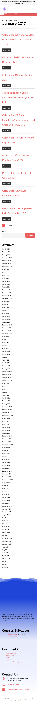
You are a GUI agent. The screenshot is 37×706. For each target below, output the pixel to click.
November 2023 (7, 328)
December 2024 (7, 290)
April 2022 (5, 360)
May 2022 (5, 357)
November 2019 (7, 439)
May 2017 (5, 524)
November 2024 (7, 293)
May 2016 (5, 550)
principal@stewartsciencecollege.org (18, 689)
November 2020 (7, 410)
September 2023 (7, 334)
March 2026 (6, 249)
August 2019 (6, 448)
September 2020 (7, 415)
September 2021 (7, 380)
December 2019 (7, 436)
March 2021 (6, 398)
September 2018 (7, 480)
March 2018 (6, 497)
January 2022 (6, 369)
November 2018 (7, 474)
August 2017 (6, 515)
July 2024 (5, 304)
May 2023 (5, 345)
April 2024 (5, 313)
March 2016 (6, 556)
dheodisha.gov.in (11, 653)
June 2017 (5, 521)
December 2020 (7, 407)
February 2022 (6, 366)
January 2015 (6, 564)
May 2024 (5, 310)
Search (4, 231)
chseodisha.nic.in (11, 655)
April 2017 (5, 526)
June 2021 (5, 389)
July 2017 (5, 518)
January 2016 (6, 561)
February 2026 (6, 252)
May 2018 (5, 491)
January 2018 (6, 503)
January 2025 (6, 287)
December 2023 (7, 325)
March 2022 (6, 363)
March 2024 (6, 316)
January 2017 (6, 535)
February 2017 (6, 532)
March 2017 (6, 529)
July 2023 (5, 339)
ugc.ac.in (8, 660)
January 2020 (6, 433)
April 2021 (5, 395)
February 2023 (6, 354)
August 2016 (6, 547)
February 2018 (6, 500)
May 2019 (5, 456)
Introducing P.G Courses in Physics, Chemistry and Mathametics (18, 2)
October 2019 (6, 442)
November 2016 (7, 541)
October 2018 (6, 477)
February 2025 (6, 284)
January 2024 (6, 322)
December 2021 (7, 372)
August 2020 (6, 418)
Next (10, 225)
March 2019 (6, 462)
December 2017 (7, 506)
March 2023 (6, 351)
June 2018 (5, 488)
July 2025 (5, 272)
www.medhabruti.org (12, 662)
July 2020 (5, 421)
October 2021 (6, 377)
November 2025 (7, 261)
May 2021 (5, 392)
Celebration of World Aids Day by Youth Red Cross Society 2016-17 (18, 39)
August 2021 (6, 383)
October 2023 (6, 331)
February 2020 (6, 430)
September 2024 (7, 299)
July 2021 (5, 386)
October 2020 (6, 412)
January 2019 (6, 468)
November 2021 (7, 375)
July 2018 (5, 486)
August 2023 (6, 337)
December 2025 (7, 258)
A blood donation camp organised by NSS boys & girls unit (18, 97)
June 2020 (5, 424)
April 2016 (5, 553)
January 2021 (6, 404)
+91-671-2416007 (13, 685)
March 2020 (6, 427)
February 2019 (6, 465)
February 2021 (6, 401)
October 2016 (6, 544)
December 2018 (7, 471)
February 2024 (6, 319)
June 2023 (5, 342)
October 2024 (6, 296)
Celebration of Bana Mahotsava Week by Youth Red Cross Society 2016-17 (18, 120)
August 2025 (6, 269)
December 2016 (7, 538)
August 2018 (6, 483)
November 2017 (7, 509)
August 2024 (6, 301)
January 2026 (6, 255)
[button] (34, 9)
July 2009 (5, 567)
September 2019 (7, 445)
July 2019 (5, 450)
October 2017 (6, 512)
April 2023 (5, 348)
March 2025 (6, 281)
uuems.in (8, 657)
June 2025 (5, 275)
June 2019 (5, 453)
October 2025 (6, 263)
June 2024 (5, 307)
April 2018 (5, 494)
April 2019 (5, 459)
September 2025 (7, 266)
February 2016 (6, 559)
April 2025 (5, 278)
